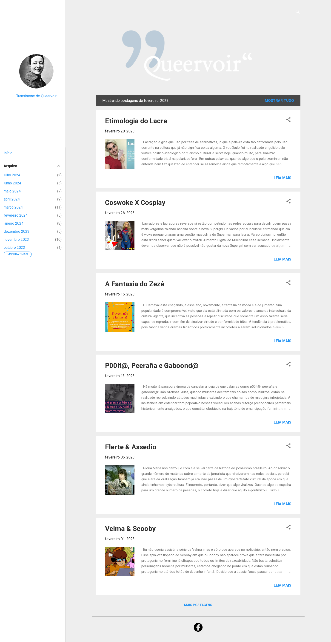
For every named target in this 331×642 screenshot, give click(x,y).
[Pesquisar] (297, 13)
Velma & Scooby (130, 528)
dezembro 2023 (16, 231)
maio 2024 (12, 191)
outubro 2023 (14, 247)
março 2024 (13, 207)
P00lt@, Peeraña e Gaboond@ (151, 365)
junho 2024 (12, 183)
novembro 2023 (16, 239)
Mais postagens (198, 605)
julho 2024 (12, 175)
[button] (288, 120)
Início (8, 153)
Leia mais (282, 178)
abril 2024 (12, 199)
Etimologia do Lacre (136, 121)
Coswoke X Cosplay (135, 202)
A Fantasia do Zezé (134, 284)
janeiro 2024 (13, 223)
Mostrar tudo (279, 100)
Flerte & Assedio (130, 447)
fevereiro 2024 (16, 215)
